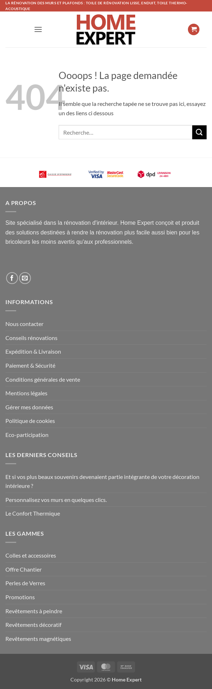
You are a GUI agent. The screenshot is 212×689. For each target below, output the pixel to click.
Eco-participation (27, 434)
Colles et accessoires (30, 555)
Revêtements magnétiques (38, 638)
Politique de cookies (30, 420)
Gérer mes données (29, 407)
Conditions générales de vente (42, 379)
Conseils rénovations (31, 337)
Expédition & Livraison (33, 351)
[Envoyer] (199, 132)
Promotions (20, 596)
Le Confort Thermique (32, 513)
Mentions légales (26, 393)
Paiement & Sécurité (30, 365)
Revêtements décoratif (33, 624)
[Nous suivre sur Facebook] (12, 278)
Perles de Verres (25, 582)
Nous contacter (24, 323)
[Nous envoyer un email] (25, 278)
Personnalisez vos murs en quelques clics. (56, 499)
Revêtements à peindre (33, 610)
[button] (38, 29)
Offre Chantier (23, 569)
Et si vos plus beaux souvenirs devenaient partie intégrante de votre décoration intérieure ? (102, 481)
